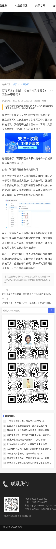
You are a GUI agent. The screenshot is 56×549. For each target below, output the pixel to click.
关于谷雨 (40, 5)
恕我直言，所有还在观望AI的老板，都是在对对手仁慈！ (29, 463)
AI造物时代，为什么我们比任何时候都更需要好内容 (29, 449)
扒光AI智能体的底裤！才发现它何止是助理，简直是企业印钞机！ (29, 444)
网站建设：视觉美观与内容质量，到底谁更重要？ (28, 430)
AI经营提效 (21, 5)
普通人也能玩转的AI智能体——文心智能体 (27, 439)
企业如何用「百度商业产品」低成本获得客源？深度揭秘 (27, 303)
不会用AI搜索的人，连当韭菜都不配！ (25, 453)
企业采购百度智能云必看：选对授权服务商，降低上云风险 (29, 425)
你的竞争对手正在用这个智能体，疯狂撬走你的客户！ (29, 435)
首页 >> (17, 84)
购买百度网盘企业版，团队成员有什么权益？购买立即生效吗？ (27, 294)
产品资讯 (25, 84)
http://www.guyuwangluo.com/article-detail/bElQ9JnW (27, 280)
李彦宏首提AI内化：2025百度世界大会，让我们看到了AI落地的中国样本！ (29, 458)
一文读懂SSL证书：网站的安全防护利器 (26, 421)
